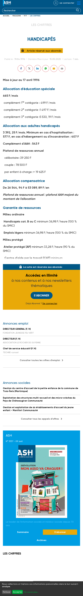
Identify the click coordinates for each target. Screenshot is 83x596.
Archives (41, 540)
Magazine (16, 16)
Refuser (6, 592)
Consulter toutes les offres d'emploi (40, 360)
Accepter (17, 592)
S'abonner (41, 295)
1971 (25, 16)
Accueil (6, 16)
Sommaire (23, 532)
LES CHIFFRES (35, 16)
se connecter (67, 2)
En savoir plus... (31, 592)
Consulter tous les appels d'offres (40, 418)
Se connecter (49, 303)
